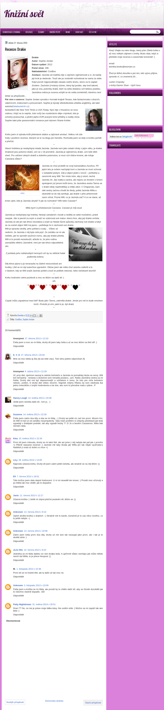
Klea (15, 438)
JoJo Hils (18, 550)
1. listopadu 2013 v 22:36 (29, 569)
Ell (14, 476)
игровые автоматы (27, 1)
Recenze (29, 32)
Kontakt (79, 32)
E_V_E (16, 355)
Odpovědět (18, 346)
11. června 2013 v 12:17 (31, 495)
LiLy (15, 460)
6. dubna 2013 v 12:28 (36, 371)
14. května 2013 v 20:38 (40, 398)
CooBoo (18, 319)
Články (41, 32)
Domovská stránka (11, 32)
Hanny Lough (20, 398)
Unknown (18, 512)
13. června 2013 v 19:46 (36, 531)
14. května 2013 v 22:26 (34, 414)
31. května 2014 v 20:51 (44, 604)
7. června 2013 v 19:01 (28, 476)
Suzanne (17, 414)
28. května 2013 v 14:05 (30, 460)
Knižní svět (24, 13)
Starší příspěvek (93, 702)
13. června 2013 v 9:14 (35, 512)
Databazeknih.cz (20, 106)
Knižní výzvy (55, 32)
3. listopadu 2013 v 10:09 (36, 585)
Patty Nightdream (22, 604)
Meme (68, 32)
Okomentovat (13, 621)
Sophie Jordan (28, 319)
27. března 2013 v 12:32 (36, 338)
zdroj (22, 193)
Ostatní (92, 32)
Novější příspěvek (15, 702)
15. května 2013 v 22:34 (30, 438)
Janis (16, 495)
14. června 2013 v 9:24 (35, 550)
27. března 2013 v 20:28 (32, 355)
